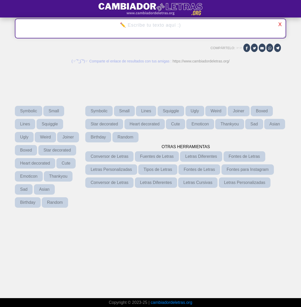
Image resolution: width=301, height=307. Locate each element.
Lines (25, 124)
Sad (23, 189)
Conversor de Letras (109, 156)
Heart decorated (35, 163)
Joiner (68, 137)
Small (54, 111)
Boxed (26, 150)
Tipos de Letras (157, 169)
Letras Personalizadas (111, 169)
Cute (66, 163)
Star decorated (57, 150)
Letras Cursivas (197, 182)
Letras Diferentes (201, 156)
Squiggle (50, 124)
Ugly (24, 137)
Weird (45, 137)
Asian (44, 189)
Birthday (27, 202)
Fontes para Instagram (248, 169)
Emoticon (29, 176)
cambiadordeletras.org (171, 302)
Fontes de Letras (244, 156)
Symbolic (28, 111)
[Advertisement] (135, 249)
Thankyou (58, 176)
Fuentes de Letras (157, 156)
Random (55, 202)
